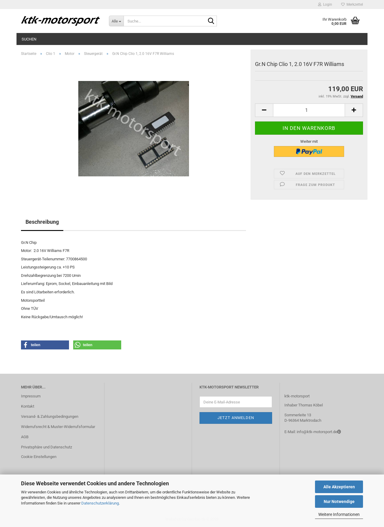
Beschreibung (42, 222)
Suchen (29, 39)
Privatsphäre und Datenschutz (46, 447)
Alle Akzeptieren (339, 486)
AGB (24, 437)
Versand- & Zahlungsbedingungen (49, 416)
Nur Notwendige (339, 501)
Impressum (30, 396)
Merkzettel (352, 4)
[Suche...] (116, 21)
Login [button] (325, 4)
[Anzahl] (309, 110)
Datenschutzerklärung (100, 503)
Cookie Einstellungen (38, 456)
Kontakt (27, 406)
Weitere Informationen (339, 514)
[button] (264, 110)
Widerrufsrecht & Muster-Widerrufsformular (58, 426)
